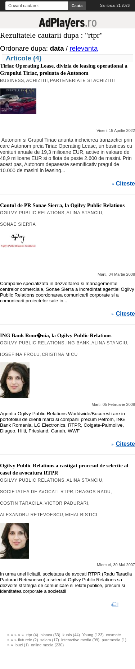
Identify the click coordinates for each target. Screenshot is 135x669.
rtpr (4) (32, 635)
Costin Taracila (21, 503)
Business (12, 80)
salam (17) (49, 640)
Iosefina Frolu (20, 354)
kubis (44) (71, 635)
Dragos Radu (93, 492)
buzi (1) (22, 645)
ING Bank (78, 343)
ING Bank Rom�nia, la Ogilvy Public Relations (56, 335)
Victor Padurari (67, 503)
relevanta (83, 48)
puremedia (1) (114, 640)
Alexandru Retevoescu (31, 515)
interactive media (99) (80, 640)
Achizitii (37, 80)
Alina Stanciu (85, 213)
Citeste (125, 184)
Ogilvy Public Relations (32, 213)
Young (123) (93, 635)
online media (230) (47, 645)
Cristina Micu (60, 354)
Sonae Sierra (18, 224)
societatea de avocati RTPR (36, 492)
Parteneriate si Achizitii (82, 80)
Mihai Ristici (81, 515)
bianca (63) (50, 635)
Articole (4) (23, 58)
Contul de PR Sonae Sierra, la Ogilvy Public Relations (62, 205)
